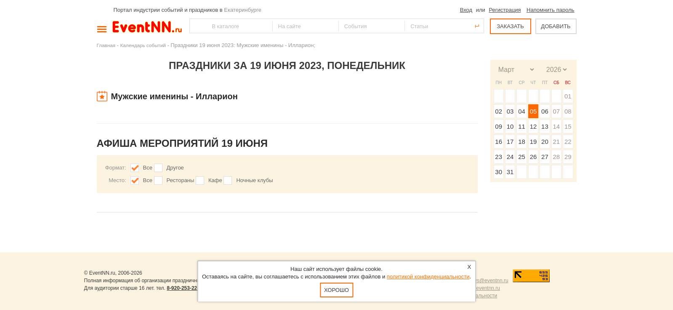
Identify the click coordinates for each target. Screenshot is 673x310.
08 (568, 111)
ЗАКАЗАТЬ (510, 26)
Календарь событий (143, 45)
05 (533, 111)
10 (510, 126)
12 (533, 126)
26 (533, 156)
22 (568, 141)
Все (147, 167)
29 (568, 156)
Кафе (215, 180)
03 (510, 111)
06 (544, 111)
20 (544, 141)
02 (498, 111)
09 (498, 126)
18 (521, 141)
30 (498, 171)
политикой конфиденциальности (428, 276)
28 (556, 156)
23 (498, 156)
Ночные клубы (254, 180)
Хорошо (336, 290)
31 (510, 171)
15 (568, 126)
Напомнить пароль (550, 10)
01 (568, 96)
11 (521, 126)
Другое (175, 167)
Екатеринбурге (242, 10)
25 (521, 156)
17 (510, 141)
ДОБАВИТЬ (555, 26)
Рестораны (180, 180)
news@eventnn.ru (488, 281)
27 (544, 156)
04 (521, 111)
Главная (106, 45)
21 (556, 141)
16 (498, 141)
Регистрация (505, 10)
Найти (196, 26)
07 (556, 111)
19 (533, 141)
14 (556, 126)
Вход (466, 10)
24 (510, 156)
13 (544, 126)
